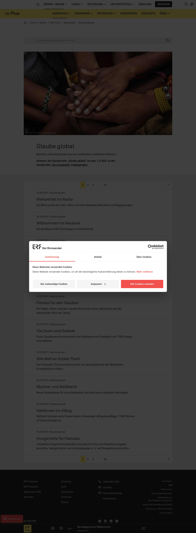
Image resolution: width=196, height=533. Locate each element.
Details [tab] (98, 257)
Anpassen (98, 284)
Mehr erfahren (145, 271)
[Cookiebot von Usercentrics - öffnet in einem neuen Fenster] (150, 247)
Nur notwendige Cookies (54, 284)
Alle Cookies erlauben (142, 284)
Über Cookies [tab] (143, 257)
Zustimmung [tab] (52, 257)
